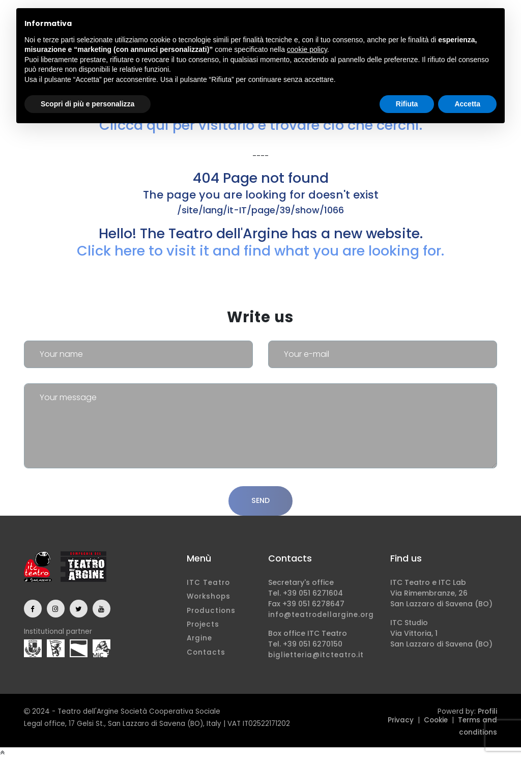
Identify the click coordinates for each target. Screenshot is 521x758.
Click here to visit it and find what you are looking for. (260, 251)
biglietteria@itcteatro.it (316, 655)
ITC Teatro (208, 582)
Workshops (208, 596)
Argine (199, 638)
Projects (203, 624)
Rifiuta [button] (407, 104)
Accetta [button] (467, 104)
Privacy (401, 720)
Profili (487, 711)
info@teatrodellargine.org (321, 615)
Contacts (206, 652)
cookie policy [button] (307, 49)
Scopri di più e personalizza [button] (87, 104)
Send (260, 500)
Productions (211, 610)
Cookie (436, 720)
